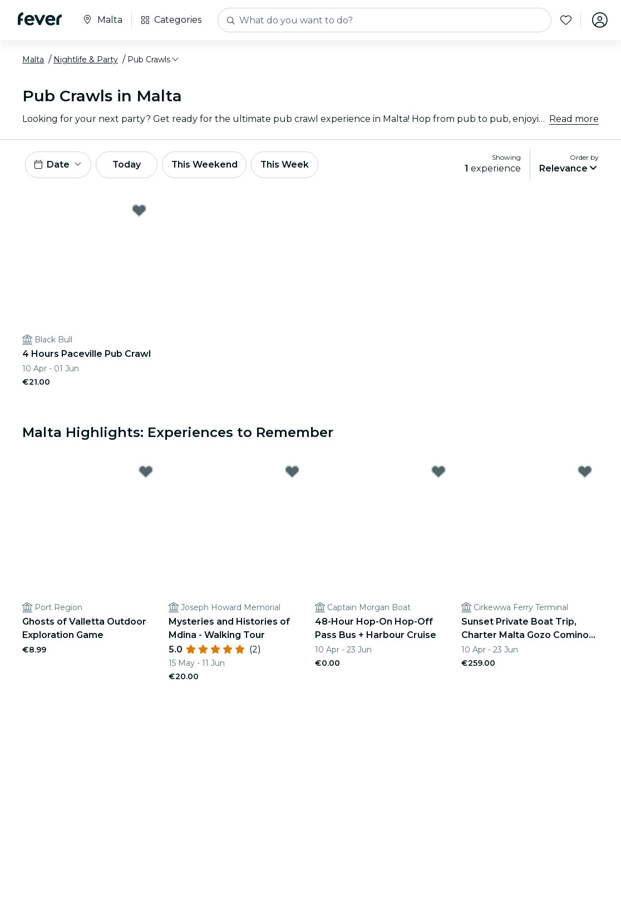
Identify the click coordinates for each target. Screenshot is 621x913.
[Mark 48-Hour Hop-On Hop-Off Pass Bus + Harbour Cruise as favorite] (438, 471)
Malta (33, 60)
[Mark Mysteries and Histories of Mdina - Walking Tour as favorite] (292, 471)
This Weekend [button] (205, 164)
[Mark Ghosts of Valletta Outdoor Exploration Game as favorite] (146, 471)
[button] (153, 59)
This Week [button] (286, 164)
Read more (574, 119)
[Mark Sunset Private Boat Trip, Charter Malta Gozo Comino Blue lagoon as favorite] (585, 471)
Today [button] (126, 164)
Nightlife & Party (85, 60)
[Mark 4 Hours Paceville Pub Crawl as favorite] (139, 210)
